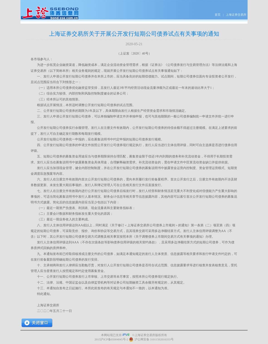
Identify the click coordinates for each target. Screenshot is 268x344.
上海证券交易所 (236, 14)
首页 (218, 14)
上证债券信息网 (49, 13)
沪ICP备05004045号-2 (114, 339)
